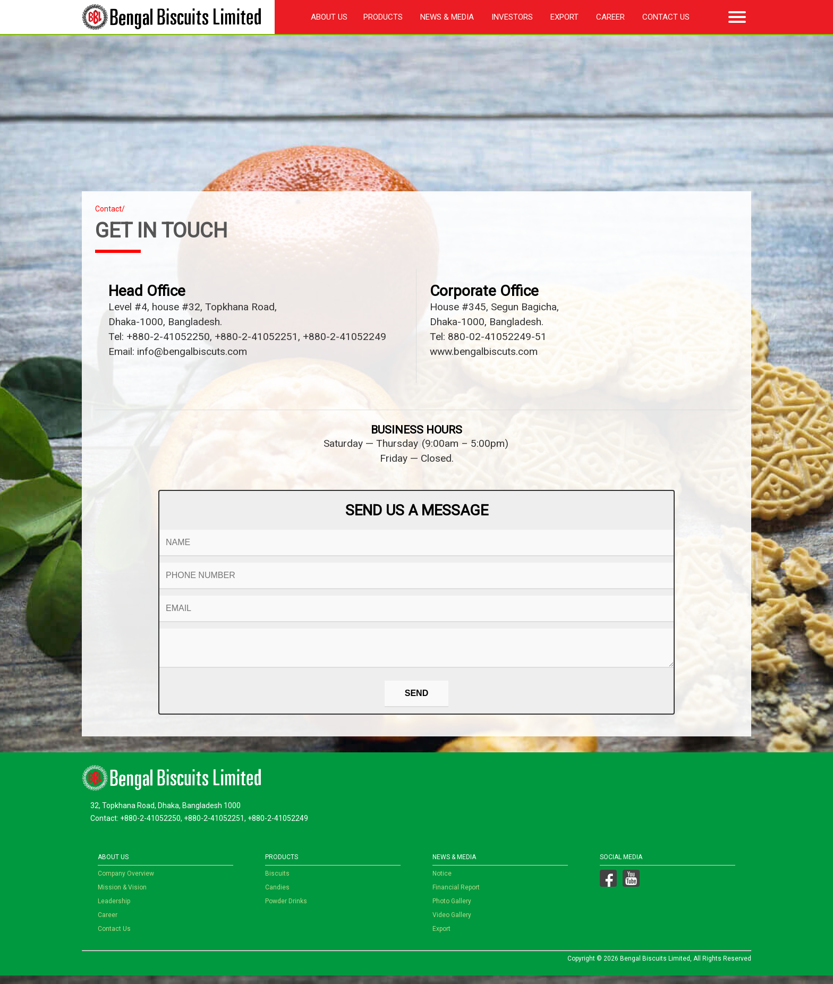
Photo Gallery (451, 909)
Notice (442, 882)
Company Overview (126, 882)
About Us (329, 17)
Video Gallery (451, 923)
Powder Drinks (286, 909)
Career (610, 17)
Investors (512, 17)
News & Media (447, 17)
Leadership (114, 909)
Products (383, 17)
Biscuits (277, 882)
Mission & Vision (122, 896)
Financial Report (456, 896)
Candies (277, 896)
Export (564, 17)
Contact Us (666, 17)
